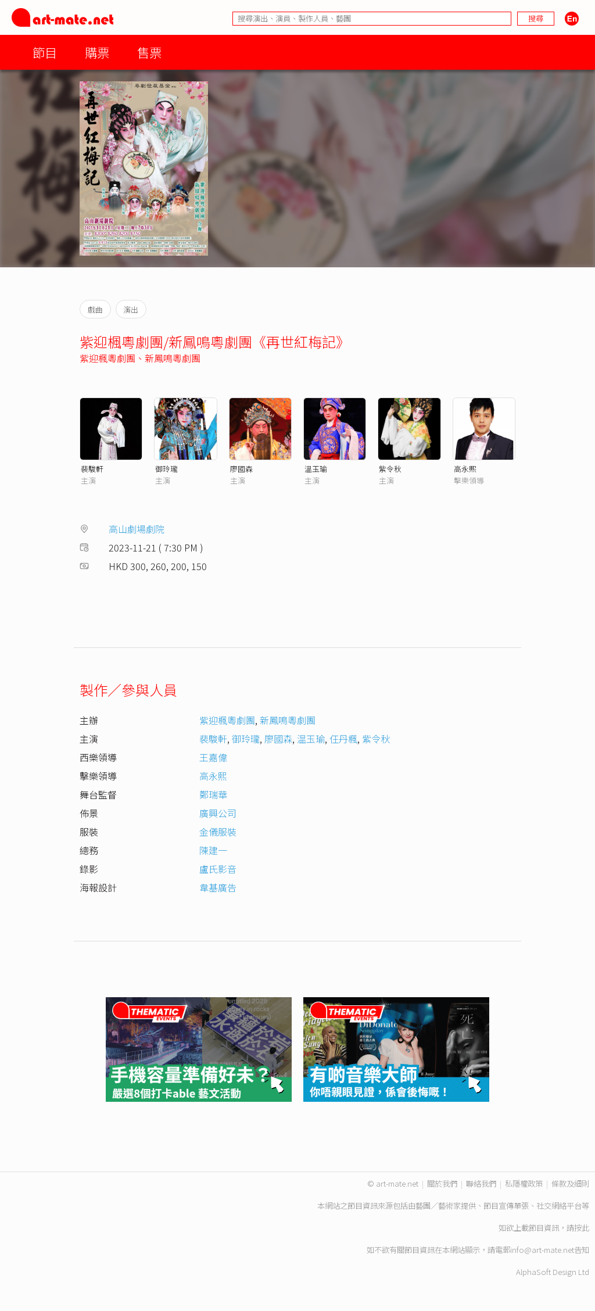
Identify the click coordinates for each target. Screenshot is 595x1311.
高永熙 (465, 468)
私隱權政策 (524, 1183)
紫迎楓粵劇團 (107, 358)
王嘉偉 (213, 757)
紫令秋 (390, 468)
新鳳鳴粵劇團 (172, 358)
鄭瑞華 (213, 794)
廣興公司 (217, 813)
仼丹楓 (343, 739)
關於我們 (442, 1183)
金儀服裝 (217, 832)
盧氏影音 (217, 869)
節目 (45, 52)
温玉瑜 (311, 739)
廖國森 (241, 468)
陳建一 (213, 850)
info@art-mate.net (542, 1249)
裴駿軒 (92, 468)
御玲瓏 (166, 468)
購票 (97, 52)
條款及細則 (570, 1183)
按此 (581, 1227)
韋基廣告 (217, 887)
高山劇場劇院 (136, 529)
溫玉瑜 (315, 468)
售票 (149, 52)
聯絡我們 (481, 1183)
